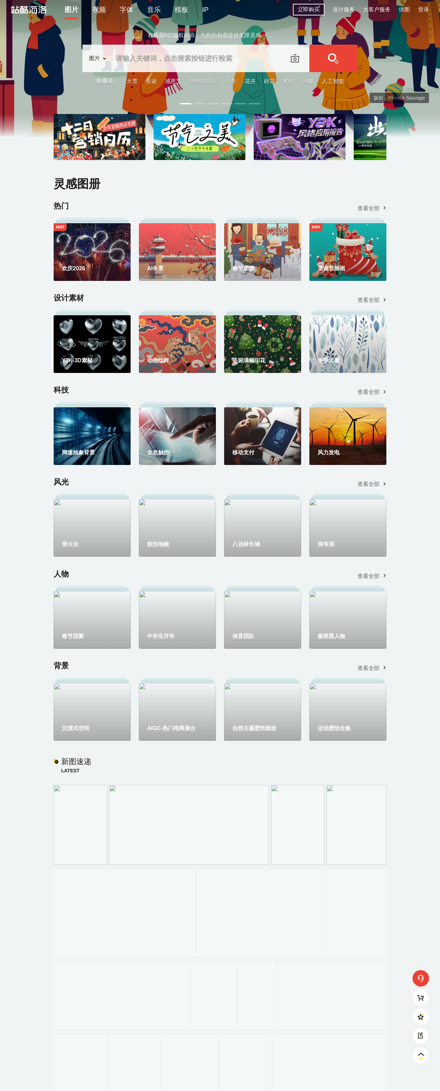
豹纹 (288, 81)
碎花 (269, 81)
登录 (423, 9)
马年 (231, 81)
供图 (404, 9)
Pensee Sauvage (406, 98)
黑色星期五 (203, 81)
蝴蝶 (308, 81)
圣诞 (151, 81)
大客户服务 (376, 9)
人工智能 (333, 81)
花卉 (250, 81)
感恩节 (173, 81)
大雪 (132, 81)
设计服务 (344, 9)
